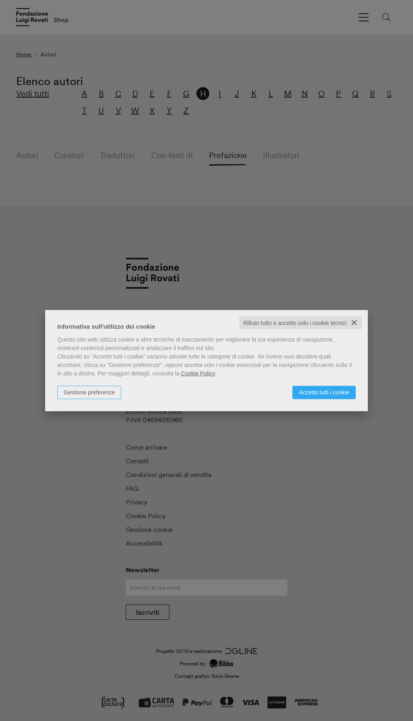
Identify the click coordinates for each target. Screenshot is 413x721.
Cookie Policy (198, 373)
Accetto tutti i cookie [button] (324, 392)
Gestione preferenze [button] (89, 392)
